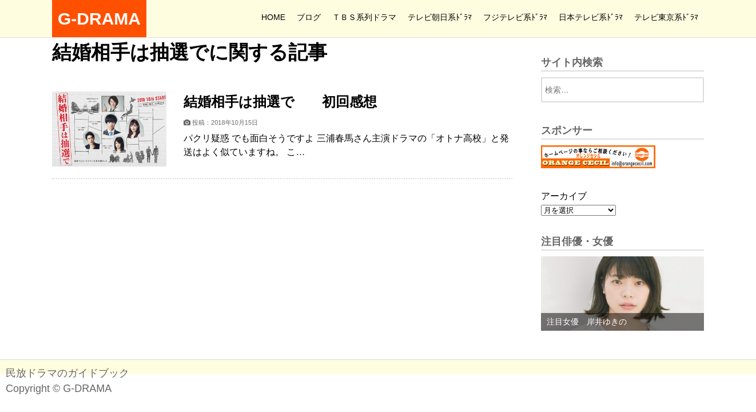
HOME (273, 17)
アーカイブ (564, 196)
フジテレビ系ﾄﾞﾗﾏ (515, 17)
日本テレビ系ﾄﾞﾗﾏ (591, 17)
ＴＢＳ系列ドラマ (364, 17)
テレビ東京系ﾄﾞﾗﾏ (666, 17)
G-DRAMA (99, 18)
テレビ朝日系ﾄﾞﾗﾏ (440, 17)
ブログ (309, 17)
